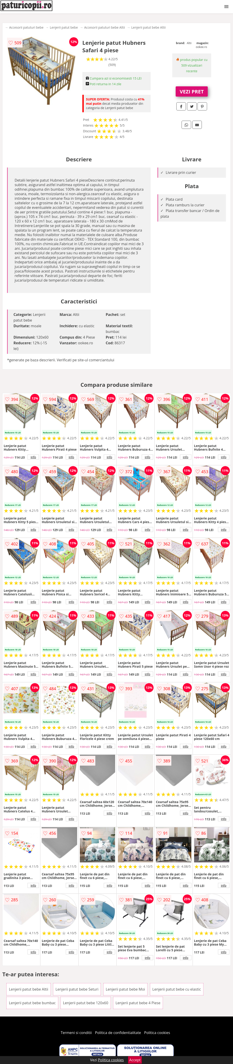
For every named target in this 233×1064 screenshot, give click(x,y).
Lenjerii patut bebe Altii (148, 27)
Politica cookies (157, 1032)
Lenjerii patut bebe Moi (125, 989)
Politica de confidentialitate (118, 1032)
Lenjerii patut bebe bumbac (32, 1002)
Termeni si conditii (76, 1032)
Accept (135, 1059)
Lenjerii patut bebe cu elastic (176, 989)
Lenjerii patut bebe (64, 27)
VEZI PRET (192, 91)
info (33, 457)
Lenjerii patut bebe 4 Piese (138, 1002)
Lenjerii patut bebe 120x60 (85, 1002)
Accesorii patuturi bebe (26, 27)
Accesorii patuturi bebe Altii (104, 27)
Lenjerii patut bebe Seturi (77, 989)
